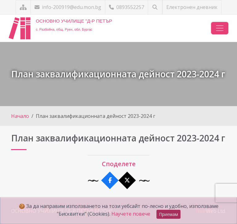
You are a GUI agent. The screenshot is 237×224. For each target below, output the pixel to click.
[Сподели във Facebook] (110, 180)
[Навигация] (219, 28)
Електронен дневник (192, 7)
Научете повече (130, 213)
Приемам (168, 214)
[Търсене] (155, 7)
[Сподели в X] (127, 180)
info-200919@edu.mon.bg (68, 7)
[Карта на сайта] (23, 7)
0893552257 (126, 7)
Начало (20, 116)
